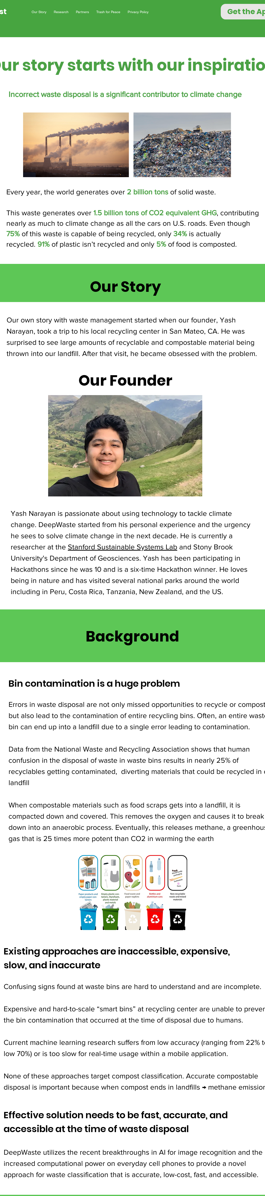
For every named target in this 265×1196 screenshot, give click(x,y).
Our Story (125, 287)
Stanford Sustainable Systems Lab (122, 547)
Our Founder (125, 380)
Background (132, 636)
